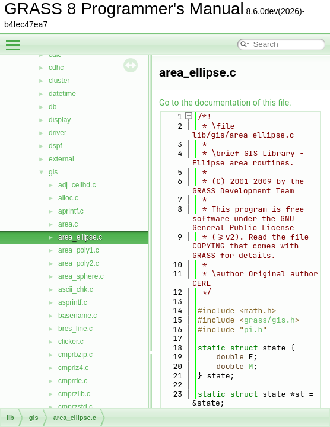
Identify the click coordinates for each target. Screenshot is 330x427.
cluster (59, 81)
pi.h (253, 329)
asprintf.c (72, 302)
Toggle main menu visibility (16, 40)
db (52, 107)
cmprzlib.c (74, 394)
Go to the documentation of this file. (225, 102)
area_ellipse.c (80, 237)
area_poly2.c (78, 263)
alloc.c (68, 198)
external (61, 159)
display (60, 120)
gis (53, 172)
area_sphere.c (81, 276)
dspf (55, 146)
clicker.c (71, 341)
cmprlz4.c (73, 368)
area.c (68, 224)
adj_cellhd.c (77, 185)
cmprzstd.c (75, 407)
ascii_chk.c (75, 289)
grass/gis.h (269, 320)
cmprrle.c (72, 381)
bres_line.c (75, 328)
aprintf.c (71, 211)
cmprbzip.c (75, 354)
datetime (62, 94)
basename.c (77, 315)
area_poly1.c (78, 250)
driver (57, 133)
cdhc (56, 67)
